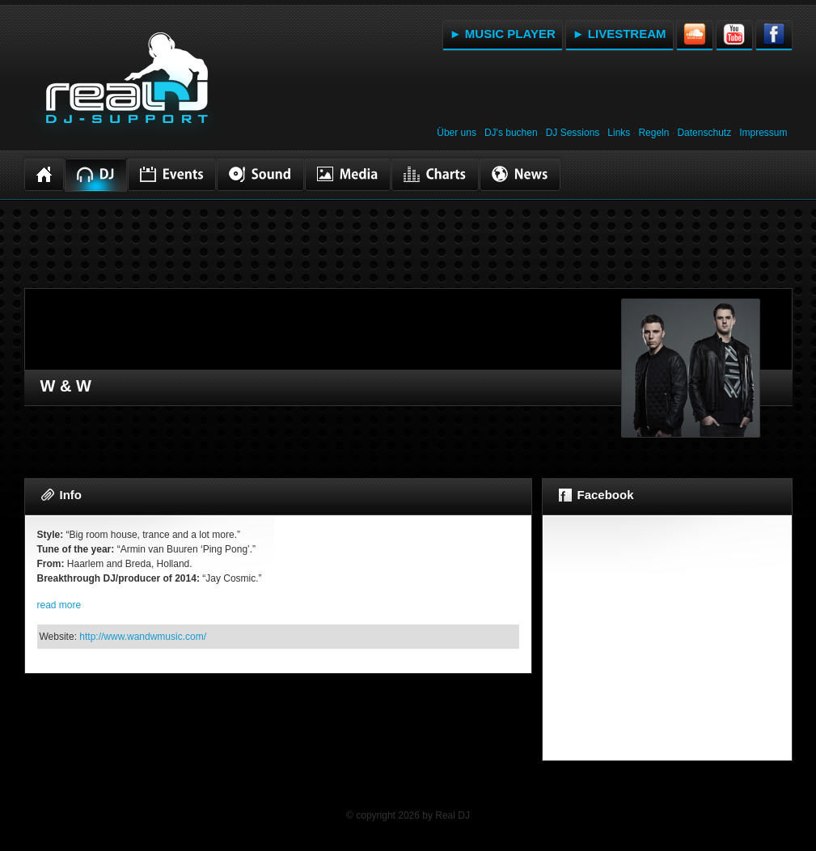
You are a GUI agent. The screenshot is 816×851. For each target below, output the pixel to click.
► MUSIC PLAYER (503, 33)
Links (618, 132)
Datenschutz (704, 132)
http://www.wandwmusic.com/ (142, 636)
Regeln (653, 132)
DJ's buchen (511, 132)
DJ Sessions (573, 132)
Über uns (456, 132)
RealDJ (125, 87)
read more (59, 605)
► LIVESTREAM (619, 33)
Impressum (763, 132)
